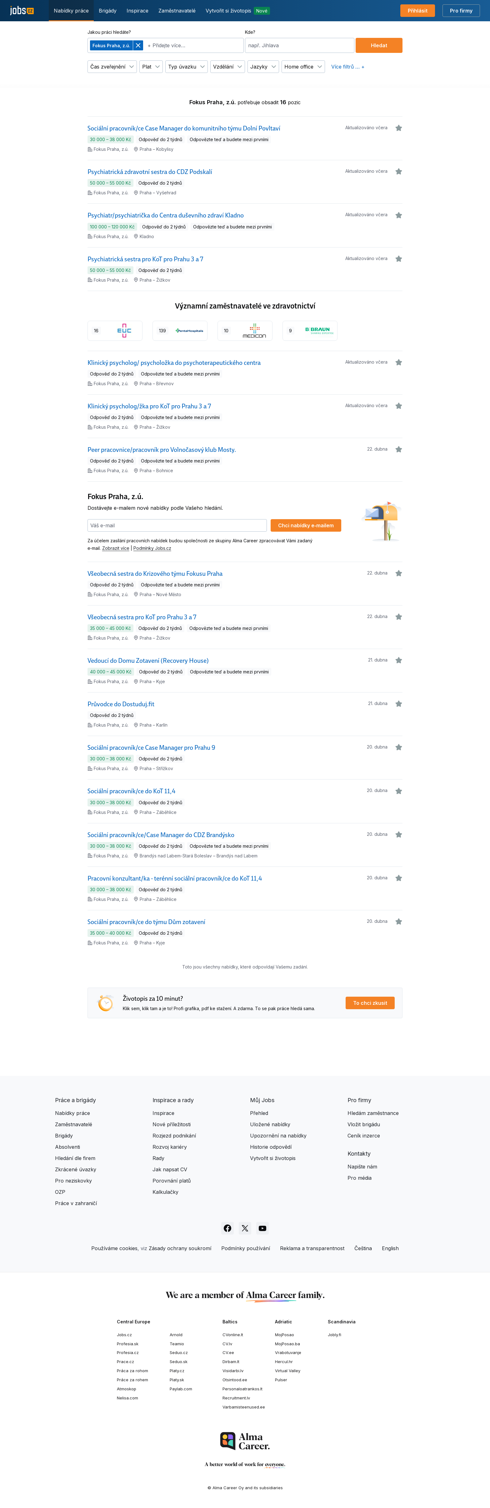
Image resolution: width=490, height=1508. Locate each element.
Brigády (108, 11)
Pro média (360, 1178)
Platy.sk (177, 1379)
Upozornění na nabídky (278, 1135)
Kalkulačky (165, 1192)
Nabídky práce (71, 11)
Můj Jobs (262, 1100)
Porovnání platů (171, 1181)
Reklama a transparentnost (312, 1248)
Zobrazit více (115, 548)
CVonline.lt (232, 1334)
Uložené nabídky (270, 1124)
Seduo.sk (179, 1361)
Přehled (259, 1113)
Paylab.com (181, 1388)
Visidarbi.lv (232, 1370)
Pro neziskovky (73, 1181)
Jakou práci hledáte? (109, 32)
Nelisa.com (127, 1397)
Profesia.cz (128, 1352)
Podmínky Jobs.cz (152, 548)
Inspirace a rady (173, 1100)
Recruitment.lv (236, 1397)
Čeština (363, 1248)
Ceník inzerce (364, 1135)
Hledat (379, 45)
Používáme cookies (114, 1248)
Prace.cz (125, 1361)
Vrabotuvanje (288, 1352)
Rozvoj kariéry (169, 1147)
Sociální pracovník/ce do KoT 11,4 (132, 791)
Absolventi (67, 1147)
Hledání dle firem (75, 1158)
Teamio (177, 1343)
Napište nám (362, 1166)
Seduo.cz (179, 1352)
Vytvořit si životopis (238, 11)
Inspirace (137, 11)
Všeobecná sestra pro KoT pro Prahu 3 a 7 (142, 617)
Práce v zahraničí (76, 1203)
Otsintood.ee (234, 1379)
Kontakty (359, 1153)
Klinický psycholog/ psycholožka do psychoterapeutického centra (174, 363)
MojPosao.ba (287, 1343)
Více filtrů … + (348, 67)
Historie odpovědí (271, 1147)
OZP (60, 1192)
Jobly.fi (334, 1334)
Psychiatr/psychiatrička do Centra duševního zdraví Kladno (166, 215)
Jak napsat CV (169, 1169)
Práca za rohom (132, 1370)
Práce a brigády (75, 1100)
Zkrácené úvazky (75, 1169)
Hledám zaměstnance (373, 1113)
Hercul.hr (284, 1361)
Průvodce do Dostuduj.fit (121, 704)
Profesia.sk (127, 1343)
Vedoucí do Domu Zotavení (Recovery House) (148, 661)
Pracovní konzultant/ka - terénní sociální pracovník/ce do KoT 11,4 (175, 878)
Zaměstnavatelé (177, 11)
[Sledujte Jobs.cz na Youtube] (262, 1228)
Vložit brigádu (364, 1124)
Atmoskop (126, 1388)
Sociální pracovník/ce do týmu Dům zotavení (146, 922)
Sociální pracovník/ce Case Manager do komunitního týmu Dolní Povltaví (184, 128)
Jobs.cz (124, 1334)
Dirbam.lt (230, 1361)
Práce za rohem (132, 1379)
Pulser (281, 1379)
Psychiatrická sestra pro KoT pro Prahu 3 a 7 (145, 259)
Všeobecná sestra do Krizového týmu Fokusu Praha (155, 574)
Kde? (250, 32)
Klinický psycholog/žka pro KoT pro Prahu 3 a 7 (149, 406)
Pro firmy (461, 11)
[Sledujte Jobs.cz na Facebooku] (227, 1228)
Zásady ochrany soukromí (180, 1248)
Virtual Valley (287, 1370)
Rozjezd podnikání (174, 1135)
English (390, 1248)
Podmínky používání (245, 1248)
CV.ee (228, 1352)
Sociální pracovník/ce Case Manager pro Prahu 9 (151, 748)
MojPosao (284, 1334)
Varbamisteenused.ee (243, 1406)
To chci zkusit (370, 1003)
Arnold (176, 1334)
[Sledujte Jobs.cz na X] (245, 1228)
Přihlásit (418, 11)
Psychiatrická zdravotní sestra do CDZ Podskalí (150, 172)
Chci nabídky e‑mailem (305, 525)
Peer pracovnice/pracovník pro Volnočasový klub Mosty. (162, 450)
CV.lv (227, 1343)
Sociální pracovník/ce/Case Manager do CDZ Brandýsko (161, 835)
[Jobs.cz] (22, 11)
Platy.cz (177, 1370)
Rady (158, 1158)
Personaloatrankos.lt (242, 1388)
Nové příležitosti (171, 1124)
